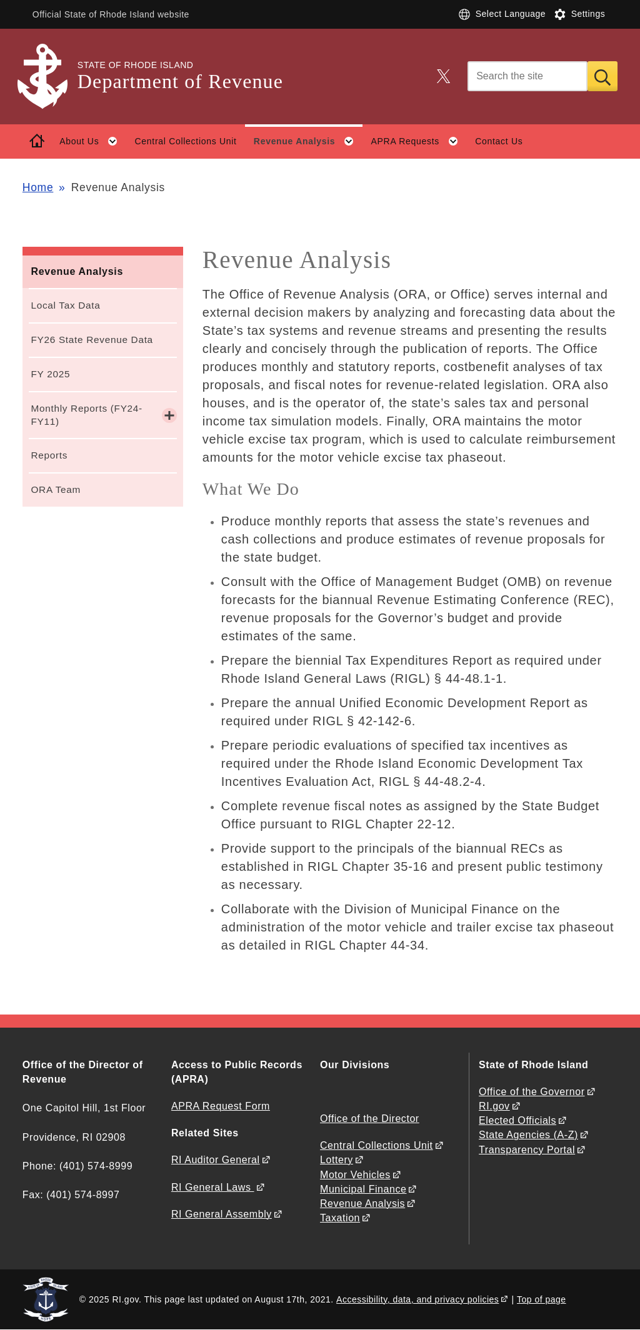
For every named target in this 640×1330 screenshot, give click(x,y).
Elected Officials (517, 1120)
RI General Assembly (221, 1214)
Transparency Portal (527, 1149)
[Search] (528, 76)
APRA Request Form (220, 1106)
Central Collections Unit (186, 141)
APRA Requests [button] (419, 141)
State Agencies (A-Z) (528, 1134)
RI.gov (494, 1106)
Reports (49, 455)
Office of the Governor (531, 1091)
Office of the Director (369, 1118)
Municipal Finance (363, 1189)
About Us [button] (92, 141)
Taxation (340, 1218)
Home (37, 187)
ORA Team (56, 489)
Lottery (336, 1159)
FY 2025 (50, 374)
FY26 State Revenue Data (91, 339)
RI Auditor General (215, 1159)
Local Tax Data (65, 305)
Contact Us (498, 141)
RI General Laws (212, 1187)
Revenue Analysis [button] (308, 141)
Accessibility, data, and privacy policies (417, 1299)
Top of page (541, 1299)
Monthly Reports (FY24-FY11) (86, 415)
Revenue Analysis (77, 271)
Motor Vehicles (355, 1174)
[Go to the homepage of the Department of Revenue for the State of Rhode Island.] (50, 76)
